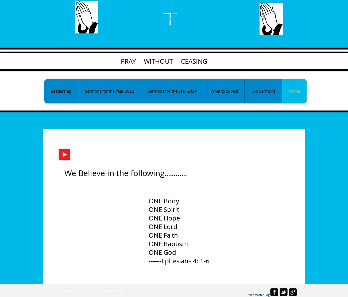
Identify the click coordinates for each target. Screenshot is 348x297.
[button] (109, 91)
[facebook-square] (274, 292)
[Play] (64, 154)
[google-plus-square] (293, 292)
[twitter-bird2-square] (284, 292)
